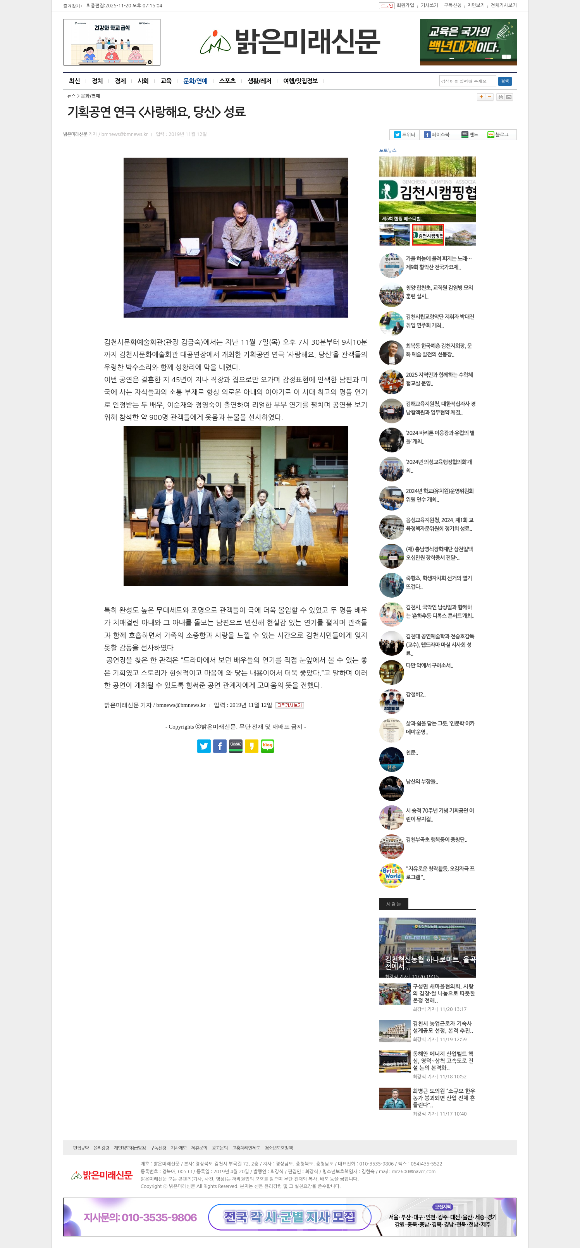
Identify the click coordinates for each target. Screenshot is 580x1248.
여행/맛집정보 (300, 81)
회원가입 (405, 5)
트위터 (404, 134)
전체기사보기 (504, 5)
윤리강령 (101, 1148)
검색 (505, 81)
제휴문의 (199, 1148)
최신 (74, 81)
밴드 (469, 134)
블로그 (498, 134)
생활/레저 (259, 81)
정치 (97, 81)
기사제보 (179, 1148)
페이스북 (436, 134)
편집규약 (81, 1148)
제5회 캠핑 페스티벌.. (402, 218)
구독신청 (452, 5)
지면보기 (476, 5)
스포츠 (227, 81)
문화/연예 (195, 81)
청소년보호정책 (279, 1148)
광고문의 (219, 1148)
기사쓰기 (429, 5)
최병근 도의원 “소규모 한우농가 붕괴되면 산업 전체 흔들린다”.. (444, 1098)
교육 (165, 81)
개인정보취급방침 (130, 1148)
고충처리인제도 (246, 1148)
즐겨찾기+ (73, 5)
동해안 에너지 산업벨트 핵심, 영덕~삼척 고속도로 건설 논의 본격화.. (443, 1061)
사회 (143, 81)
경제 (120, 81)
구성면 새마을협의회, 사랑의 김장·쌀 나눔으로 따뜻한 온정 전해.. (444, 993)
